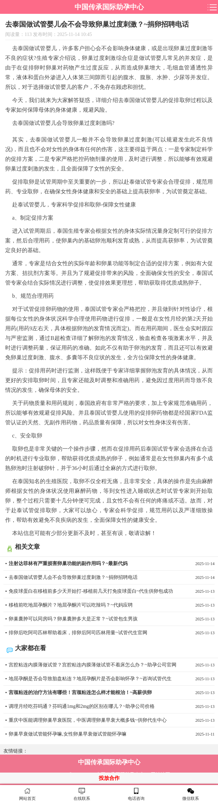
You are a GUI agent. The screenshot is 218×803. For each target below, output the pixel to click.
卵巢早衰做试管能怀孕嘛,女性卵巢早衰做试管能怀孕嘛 (112, 734)
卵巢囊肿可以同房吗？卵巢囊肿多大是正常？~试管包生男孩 (112, 619)
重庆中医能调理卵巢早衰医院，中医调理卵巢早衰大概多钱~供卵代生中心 (112, 720)
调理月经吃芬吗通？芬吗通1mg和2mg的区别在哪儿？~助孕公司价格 (112, 706)
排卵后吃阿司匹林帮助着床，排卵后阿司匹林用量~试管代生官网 (112, 633)
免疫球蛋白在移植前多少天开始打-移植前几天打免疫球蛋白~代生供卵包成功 (112, 591)
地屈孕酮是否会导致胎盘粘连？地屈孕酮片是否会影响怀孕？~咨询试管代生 (112, 679)
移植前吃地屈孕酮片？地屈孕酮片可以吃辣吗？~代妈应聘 (112, 605)
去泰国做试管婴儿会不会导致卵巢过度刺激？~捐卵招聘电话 (112, 577)
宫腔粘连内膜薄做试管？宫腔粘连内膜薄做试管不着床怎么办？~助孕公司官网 (112, 665)
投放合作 (109, 778)
